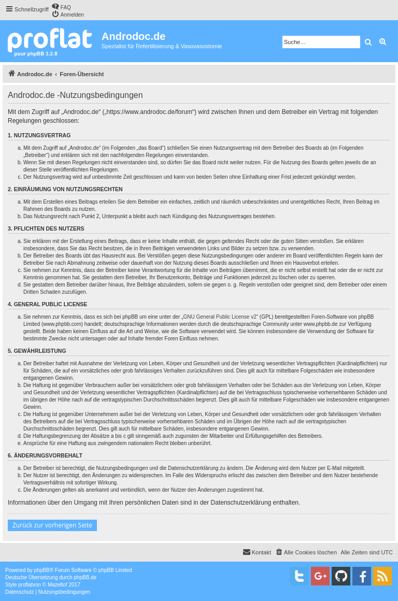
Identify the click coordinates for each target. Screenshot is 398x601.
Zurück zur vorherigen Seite (52, 525)
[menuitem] (61, 6)
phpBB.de (85, 577)
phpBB (42, 570)
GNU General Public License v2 (220, 317)
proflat (25, 585)
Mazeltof (57, 585)
